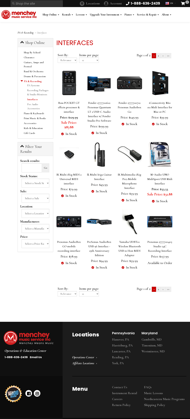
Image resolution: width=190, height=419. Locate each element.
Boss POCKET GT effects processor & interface (69, 107)
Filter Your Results (31, 149)
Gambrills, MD (152, 340)
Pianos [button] (129, 14)
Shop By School (32, 52)
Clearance (29, 57)
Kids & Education (33, 128)
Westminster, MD (153, 351)
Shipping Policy (154, 405)
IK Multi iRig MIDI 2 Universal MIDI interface (68, 179)
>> (168, 55)
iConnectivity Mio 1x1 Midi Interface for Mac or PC (159, 107)
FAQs (148, 387)
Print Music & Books (35, 118)
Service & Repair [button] (148, 14)
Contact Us (119, 387)
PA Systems (33, 85)
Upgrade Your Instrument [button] (106, 14)
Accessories (30, 123)
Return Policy (121, 405)
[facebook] (28, 393)
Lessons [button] (81, 14)
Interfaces (32, 99)
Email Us (36, 357)
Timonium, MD (152, 345)
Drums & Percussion (35, 76)
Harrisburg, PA (122, 345)
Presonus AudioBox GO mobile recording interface (69, 246)
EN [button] (170, 3)
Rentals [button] (67, 14)
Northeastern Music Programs (164, 399)
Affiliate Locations (83, 363)
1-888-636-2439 (16, 357)
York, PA (118, 363)
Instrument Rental (124, 393)
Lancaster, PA (121, 351)
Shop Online (32, 42)
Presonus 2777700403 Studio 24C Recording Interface (159, 246)
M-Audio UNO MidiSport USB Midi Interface (159, 179)
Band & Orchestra (33, 71)
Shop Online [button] (51, 14)
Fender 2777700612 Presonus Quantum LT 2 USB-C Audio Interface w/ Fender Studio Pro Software (99, 111)
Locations (93, 3)
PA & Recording (25, 32)
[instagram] (37, 393)
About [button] (166, 14)
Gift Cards (29, 133)
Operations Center (83, 357)
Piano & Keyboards (34, 113)
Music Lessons (153, 393)
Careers (117, 399)
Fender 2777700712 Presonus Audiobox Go (129, 107)
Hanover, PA (120, 340)
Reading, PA (120, 357)
